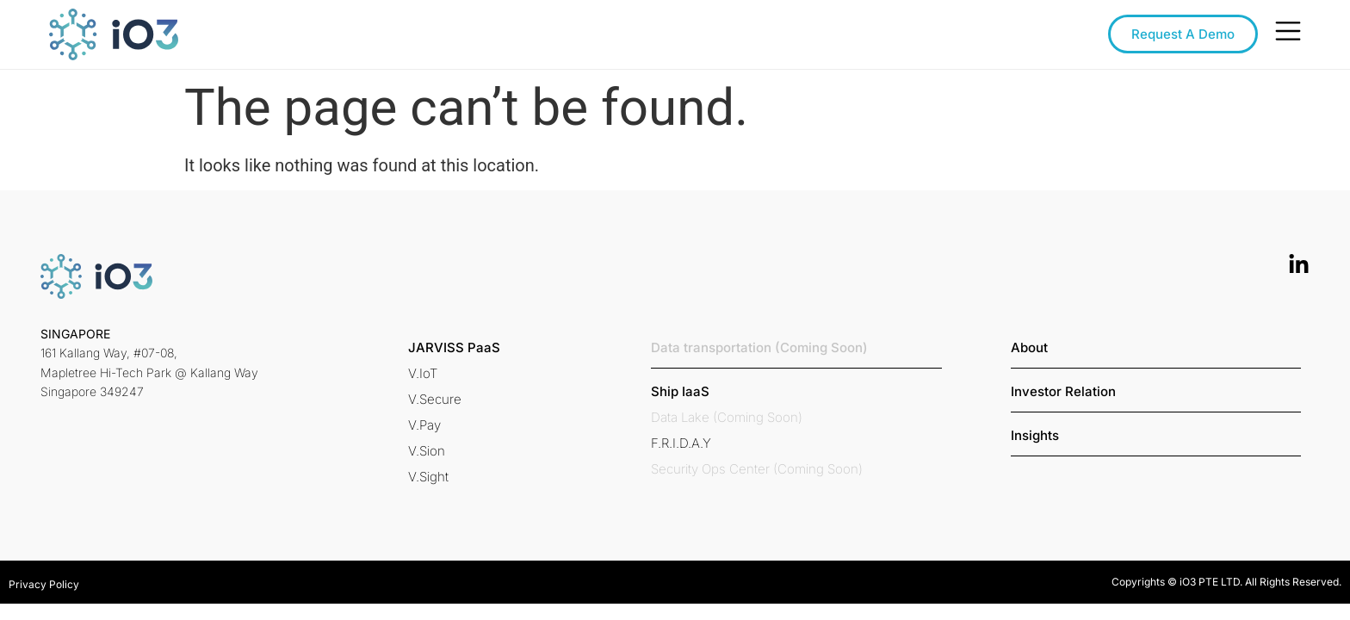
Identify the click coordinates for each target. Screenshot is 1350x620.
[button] (454, 347)
